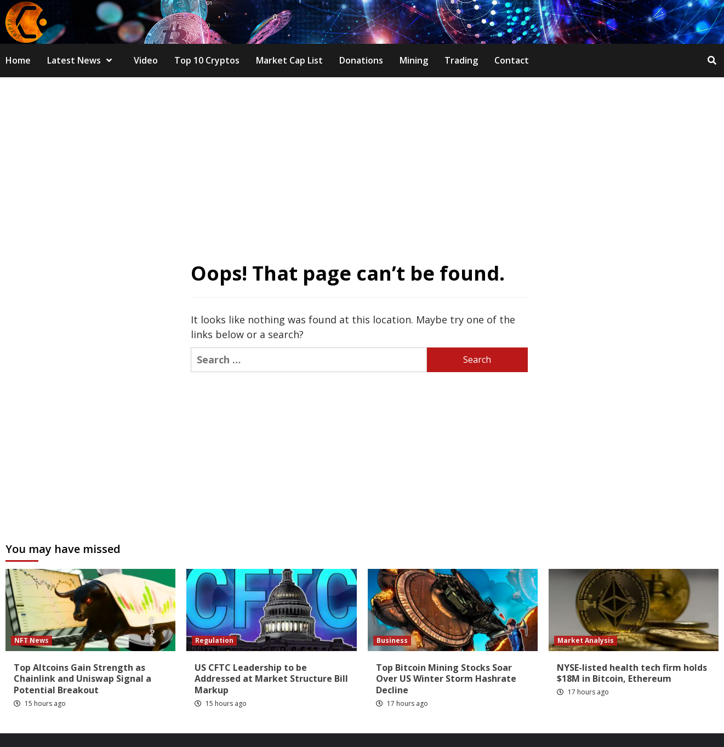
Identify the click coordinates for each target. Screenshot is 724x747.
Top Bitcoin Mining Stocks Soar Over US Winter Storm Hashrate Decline (446, 679)
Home (18, 60)
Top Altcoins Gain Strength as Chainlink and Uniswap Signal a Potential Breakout (82, 679)
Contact (511, 60)
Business (392, 640)
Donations (361, 60)
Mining (414, 60)
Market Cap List (289, 60)
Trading (461, 60)
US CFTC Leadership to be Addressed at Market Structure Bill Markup (271, 679)
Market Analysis (585, 640)
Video (146, 60)
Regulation (214, 640)
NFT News (31, 640)
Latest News (82, 60)
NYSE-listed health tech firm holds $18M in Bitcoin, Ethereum (632, 673)
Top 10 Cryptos (207, 60)
